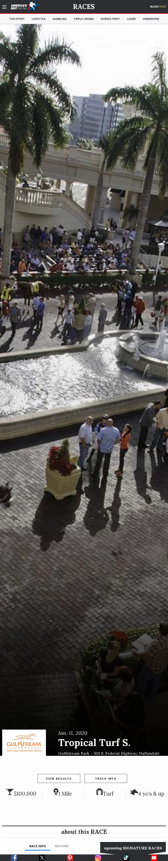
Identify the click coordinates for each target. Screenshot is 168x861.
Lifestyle (39, 19)
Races (84, 6)
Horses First (110, 19)
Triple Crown (84, 19)
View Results (59, 779)
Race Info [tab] (37, 846)
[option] (84, 390)
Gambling (59, 19)
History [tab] (62, 846)
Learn (131, 19)
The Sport (17, 19)
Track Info (105, 779)
